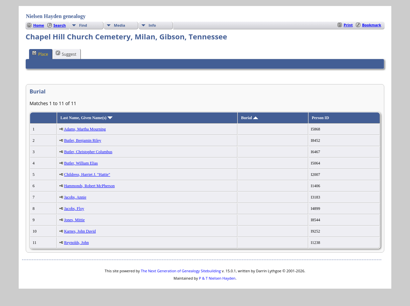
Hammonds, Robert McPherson (89, 186)
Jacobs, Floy (74, 208)
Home (38, 25)
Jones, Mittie (74, 220)
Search (59, 25)
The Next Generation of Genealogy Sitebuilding (181, 270)
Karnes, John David (80, 231)
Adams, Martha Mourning (85, 129)
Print (348, 24)
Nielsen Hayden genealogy (55, 16)
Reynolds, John (76, 242)
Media (119, 25)
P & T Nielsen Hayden (217, 278)
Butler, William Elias (81, 163)
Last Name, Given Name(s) (86, 117)
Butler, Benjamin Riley (82, 140)
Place (40, 53)
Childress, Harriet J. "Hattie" (87, 174)
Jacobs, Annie (75, 197)
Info (152, 25)
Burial (249, 117)
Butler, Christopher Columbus (88, 151)
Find (83, 25)
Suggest (66, 53)
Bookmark (371, 24)
